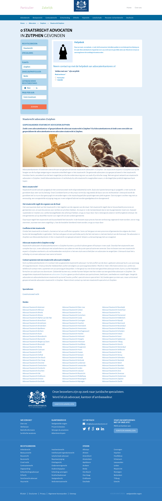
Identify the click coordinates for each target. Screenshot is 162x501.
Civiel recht (24, 462)
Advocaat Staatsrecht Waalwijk (113, 360)
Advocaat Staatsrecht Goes (71, 312)
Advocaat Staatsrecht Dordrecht (34, 368)
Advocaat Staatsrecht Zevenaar (113, 373)
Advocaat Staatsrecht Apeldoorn (34, 328)
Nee (27, 88)
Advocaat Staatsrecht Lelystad (72, 371)
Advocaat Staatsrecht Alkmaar (33, 310)
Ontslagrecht (57, 462)
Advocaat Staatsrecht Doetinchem (35, 365)
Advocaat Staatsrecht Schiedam (113, 331)
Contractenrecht (51, 18)
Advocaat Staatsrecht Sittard (112, 334)
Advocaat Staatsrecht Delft (32, 352)
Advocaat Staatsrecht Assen (32, 334)
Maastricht (118, 469)
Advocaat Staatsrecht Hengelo (73, 339)
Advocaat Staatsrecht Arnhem (33, 331)
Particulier (27, 7)
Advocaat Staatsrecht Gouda (72, 318)
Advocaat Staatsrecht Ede (31, 373)
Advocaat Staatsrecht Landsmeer (73, 363)
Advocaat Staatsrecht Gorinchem (73, 315)
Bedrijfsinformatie (27, 430)
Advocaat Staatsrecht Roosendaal (114, 326)
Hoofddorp (118, 456)
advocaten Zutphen (59, 274)
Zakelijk (47, 7)
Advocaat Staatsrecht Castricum (34, 349)
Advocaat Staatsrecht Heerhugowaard (75, 331)
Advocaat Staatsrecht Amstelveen (34, 323)
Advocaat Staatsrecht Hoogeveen (74, 347)
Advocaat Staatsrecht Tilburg (112, 342)
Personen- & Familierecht (114, 18)
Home (129, 8)
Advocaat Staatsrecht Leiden (72, 368)
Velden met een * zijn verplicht (67, 71)
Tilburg (117, 478)
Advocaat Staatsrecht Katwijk (72, 357)
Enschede (86, 482)
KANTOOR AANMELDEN (64, 404)
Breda (85, 469)
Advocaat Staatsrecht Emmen (33, 379)
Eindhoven (87, 478)
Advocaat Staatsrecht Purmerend (113, 315)
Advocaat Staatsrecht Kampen (73, 355)
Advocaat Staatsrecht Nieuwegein (74, 379)
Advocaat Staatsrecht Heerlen (72, 334)
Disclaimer (33, 494)
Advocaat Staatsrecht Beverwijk (34, 344)
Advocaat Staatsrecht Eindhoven (34, 376)
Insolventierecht (58, 450)
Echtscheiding (65, 18)
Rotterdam (118, 475)
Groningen (118, 450)
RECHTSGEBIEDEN (27, 446)
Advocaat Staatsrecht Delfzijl (33, 355)
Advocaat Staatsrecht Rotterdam (113, 328)
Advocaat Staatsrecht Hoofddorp (73, 344)
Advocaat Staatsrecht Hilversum (73, 342)
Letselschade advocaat (60, 456)
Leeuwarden (119, 462)
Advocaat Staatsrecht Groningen (73, 320)
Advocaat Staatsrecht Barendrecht (35, 336)
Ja (35, 88)
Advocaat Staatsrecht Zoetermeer (114, 376)
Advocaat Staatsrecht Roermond (113, 323)
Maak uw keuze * (60, 74)
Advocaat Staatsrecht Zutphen (112, 379)
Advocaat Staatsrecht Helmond (73, 336)
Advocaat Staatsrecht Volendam (113, 357)
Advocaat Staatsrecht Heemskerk (74, 326)
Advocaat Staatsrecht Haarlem (73, 323)
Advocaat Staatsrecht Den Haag (34, 360)
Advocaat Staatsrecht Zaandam (113, 368)
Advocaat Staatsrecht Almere (33, 315)
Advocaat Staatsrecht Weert (112, 363)
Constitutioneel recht (31, 294)
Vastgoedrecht (57, 478)
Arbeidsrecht (24, 18)
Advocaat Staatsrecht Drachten (33, 371)
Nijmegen (118, 472)
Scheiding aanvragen (60, 472)
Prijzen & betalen (58, 427)
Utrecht (117, 482)
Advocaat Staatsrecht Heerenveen (74, 328)
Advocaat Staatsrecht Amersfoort (34, 320)
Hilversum (118, 459)
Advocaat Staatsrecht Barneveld (34, 339)
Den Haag (87, 475)
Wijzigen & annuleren (60, 430)
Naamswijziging (58, 459)
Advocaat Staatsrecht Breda (32, 347)
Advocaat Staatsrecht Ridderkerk (113, 318)
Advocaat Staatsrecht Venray (112, 355)
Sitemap (74, 494)
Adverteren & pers (59, 433)
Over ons (138, 8)
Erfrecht (76, 18)
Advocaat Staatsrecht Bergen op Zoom (36, 342)
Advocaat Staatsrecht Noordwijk (113, 307)
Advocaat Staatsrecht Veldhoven (113, 349)
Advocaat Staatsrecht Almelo (33, 312)
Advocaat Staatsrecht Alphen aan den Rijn (37, 318)
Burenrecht (24, 459)
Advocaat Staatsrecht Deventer (33, 363)
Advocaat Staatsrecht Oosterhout (113, 310)
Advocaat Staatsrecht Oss (111, 312)
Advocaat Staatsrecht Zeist (111, 371)
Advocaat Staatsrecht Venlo (111, 352)
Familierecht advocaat (29, 478)
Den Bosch (87, 472)
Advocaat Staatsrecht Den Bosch (34, 357)
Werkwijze (24, 427)
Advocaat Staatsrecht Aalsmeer (34, 307)
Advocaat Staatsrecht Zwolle (112, 381)
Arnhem (86, 466)
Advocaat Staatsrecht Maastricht (73, 373)
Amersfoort (87, 456)
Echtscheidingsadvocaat (30, 472)
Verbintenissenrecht (59, 482)
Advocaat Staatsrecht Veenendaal (114, 347)
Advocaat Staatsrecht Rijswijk (112, 320)
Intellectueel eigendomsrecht (63, 453)
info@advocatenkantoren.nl (95, 423)
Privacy (43, 494)
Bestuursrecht (37, 18)
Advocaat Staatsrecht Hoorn (72, 349)
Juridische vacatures (28, 433)
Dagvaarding (25, 469)
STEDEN (86, 446)
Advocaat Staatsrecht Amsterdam (34, 326)
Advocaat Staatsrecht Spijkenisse (113, 339)
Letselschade (97, 18)
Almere (85, 453)
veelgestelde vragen (134, 494)
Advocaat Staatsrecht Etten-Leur (73, 307)
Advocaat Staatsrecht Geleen (72, 310)
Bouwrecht (24, 456)
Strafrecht (129, 18)
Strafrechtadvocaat (59, 475)
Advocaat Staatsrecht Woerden (113, 365)
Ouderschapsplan (59, 469)
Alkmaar (86, 450)
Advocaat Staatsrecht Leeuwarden (74, 365)
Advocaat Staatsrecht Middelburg (74, 376)
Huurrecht (85, 18)
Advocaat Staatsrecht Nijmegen (73, 381)
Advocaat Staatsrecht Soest (111, 336)
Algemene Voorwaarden (58, 494)
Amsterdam (87, 459)
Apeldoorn (87, 462)
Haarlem (117, 453)
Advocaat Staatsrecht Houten (72, 352)
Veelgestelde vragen (59, 424)
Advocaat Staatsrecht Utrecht (112, 344)
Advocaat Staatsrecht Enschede (34, 381)
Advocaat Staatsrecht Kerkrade (73, 360)
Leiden (116, 466)
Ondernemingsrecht (59, 466)
